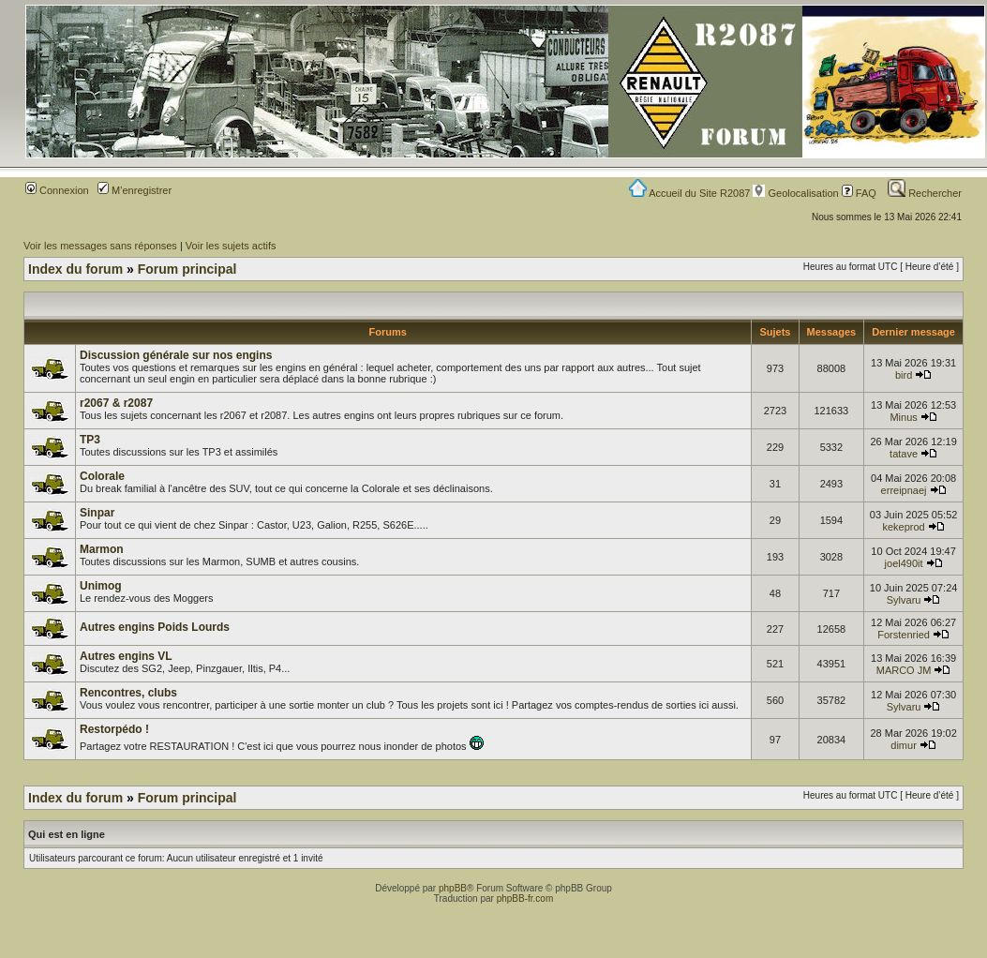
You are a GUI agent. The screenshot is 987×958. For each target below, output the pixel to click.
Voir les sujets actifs (231, 245)
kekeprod (903, 526)
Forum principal (187, 269)
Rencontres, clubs (128, 692)
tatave (904, 453)
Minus (903, 417)
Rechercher (925, 193)
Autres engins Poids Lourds (155, 627)
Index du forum (75, 269)
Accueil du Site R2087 (691, 193)
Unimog (101, 585)
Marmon (102, 549)
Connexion (57, 190)
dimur (903, 745)
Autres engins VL (126, 656)
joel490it (904, 563)
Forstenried (903, 634)
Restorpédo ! (114, 729)
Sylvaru (904, 600)
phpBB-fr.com (525, 898)
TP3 (90, 439)
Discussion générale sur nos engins (176, 355)
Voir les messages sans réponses (100, 245)
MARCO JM (904, 670)
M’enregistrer (134, 190)
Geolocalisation (795, 193)
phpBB (453, 888)
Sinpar (97, 512)
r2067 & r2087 (116, 403)
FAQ (859, 193)
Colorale (102, 476)
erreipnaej (904, 490)
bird (903, 375)
